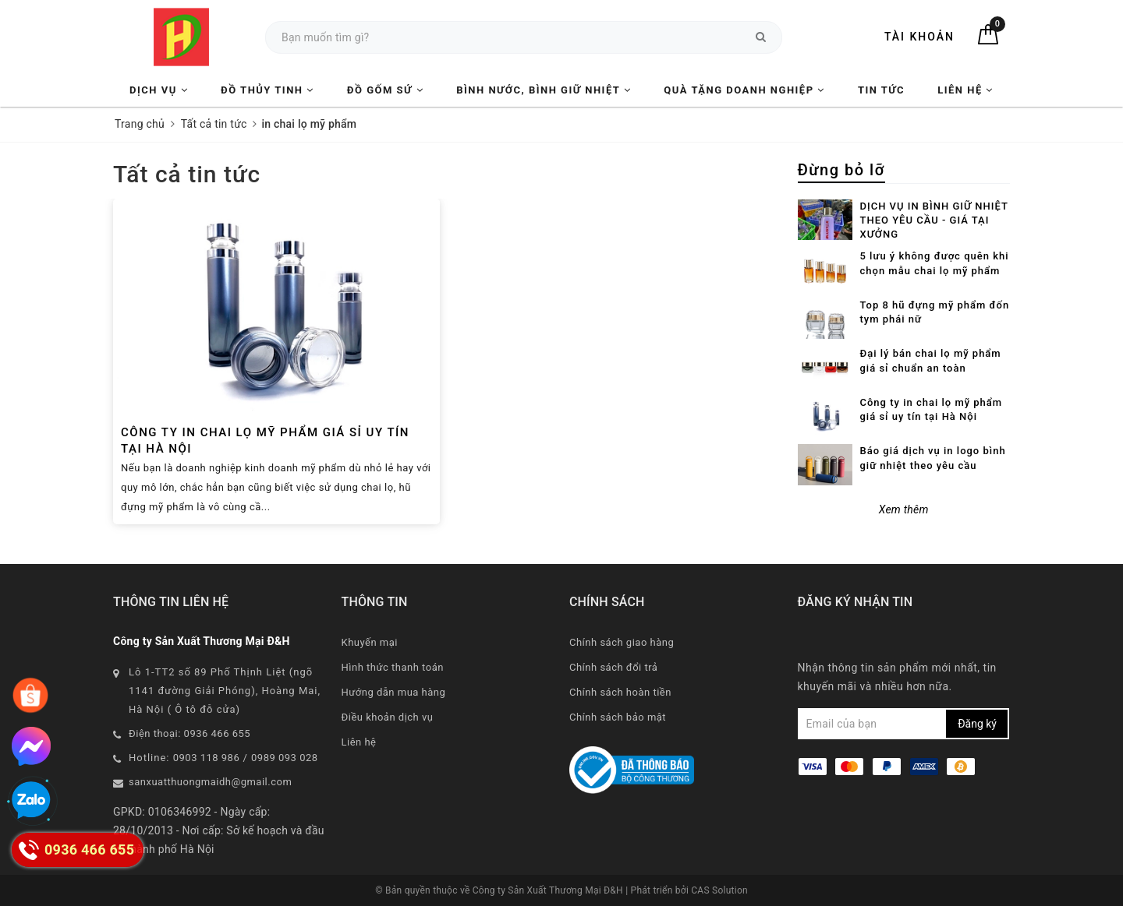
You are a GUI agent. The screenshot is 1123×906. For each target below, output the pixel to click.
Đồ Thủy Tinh (267, 90)
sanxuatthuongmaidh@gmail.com (210, 782)
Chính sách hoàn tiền (620, 692)
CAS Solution (719, 890)
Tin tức (881, 90)
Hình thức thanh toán (393, 667)
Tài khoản (919, 36)
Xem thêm (904, 509)
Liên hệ (965, 90)
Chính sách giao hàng (621, 642)
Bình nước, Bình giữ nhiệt (543, 90)
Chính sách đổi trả (613, 667)
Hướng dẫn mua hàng (394, 692)
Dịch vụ (158, 90)
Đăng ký (977, 723)
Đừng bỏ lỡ (841, 169)
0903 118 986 (206, 757)
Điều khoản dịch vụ (388, 717)
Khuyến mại (370, 642)
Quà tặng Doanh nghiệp (744, 90)
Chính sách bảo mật (617, 717)
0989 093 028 (284, 757)
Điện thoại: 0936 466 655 (189, 733)
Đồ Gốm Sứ (385, 90)
